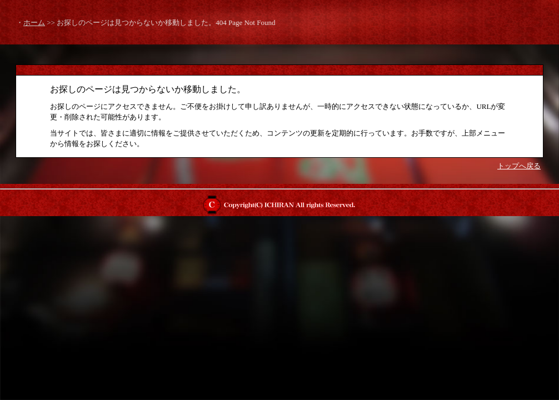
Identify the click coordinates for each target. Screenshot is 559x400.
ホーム (34, 22)
